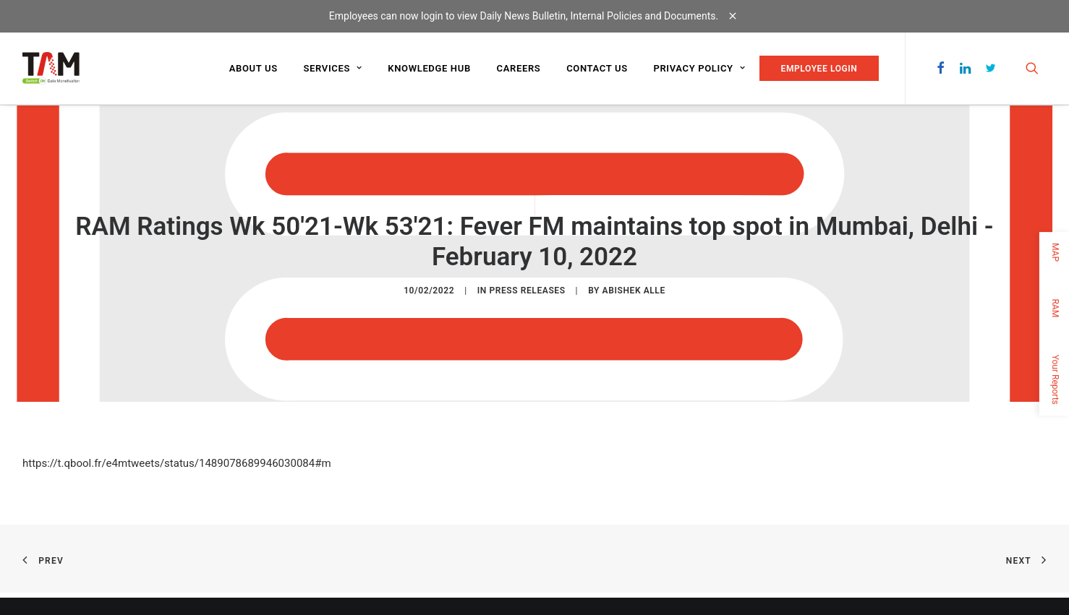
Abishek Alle (633, 290)
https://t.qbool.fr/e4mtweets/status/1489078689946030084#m (176, 463)
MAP (1055, 252)
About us (253, 68)
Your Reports (1055, 379)
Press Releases (527, 290)
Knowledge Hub (429, 68)
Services (332, 68)
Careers (519, 68)
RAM (1055, 307)
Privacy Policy (699, 68)
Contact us (597, 68)
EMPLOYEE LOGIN (819, 69)
